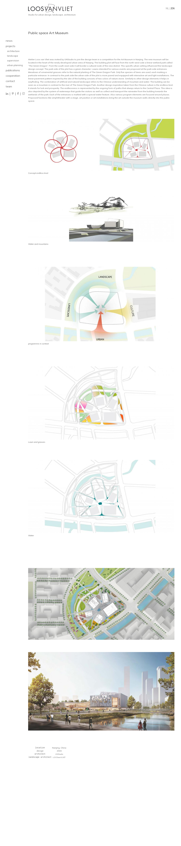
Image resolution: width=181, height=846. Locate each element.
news (9, 40)
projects (10, 46)
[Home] (101, 8)
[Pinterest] (12, 93)
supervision (13, 60)
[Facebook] (18, 93)
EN (172, 8)
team (9, 86)
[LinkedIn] (7, 93)
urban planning (15, 65)
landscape (13, 55)
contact (10, 81)
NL (167, 8)
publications (13, 70)
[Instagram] (23, 93)
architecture (13, 51)
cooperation (13, 75)
